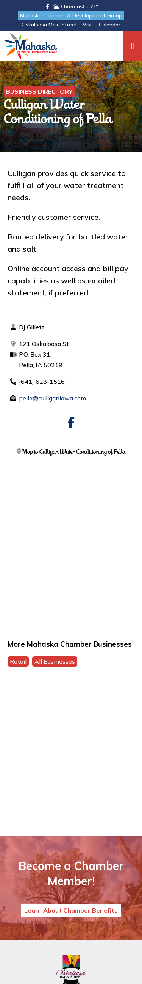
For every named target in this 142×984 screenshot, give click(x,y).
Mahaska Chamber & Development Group (71, 15)
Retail (18, 661)
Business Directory (39, 91)
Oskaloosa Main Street (49, 24)
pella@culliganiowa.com (52, 398)
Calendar (109, 24)
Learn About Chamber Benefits (71, 910)
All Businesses (54, 661)
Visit (88, 24)
